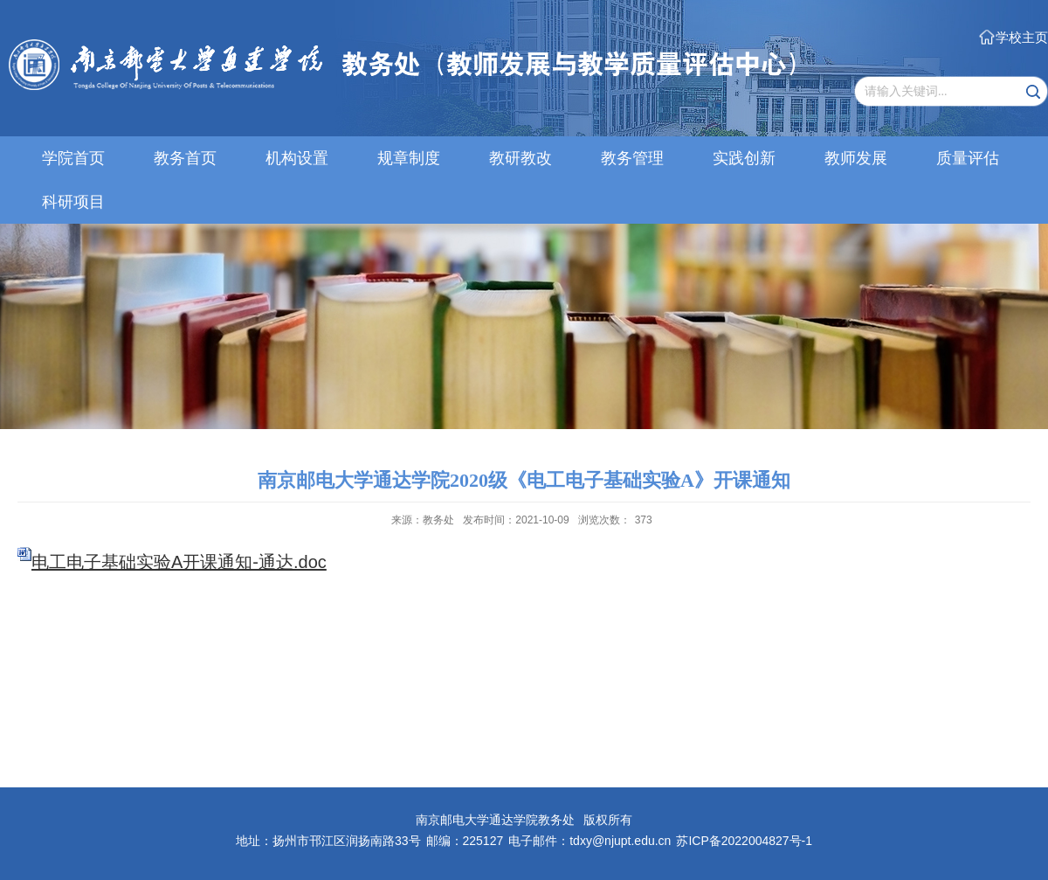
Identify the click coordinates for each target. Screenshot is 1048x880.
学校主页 (1022, 37)
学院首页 (73, 158)
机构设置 (296, 158)
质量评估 (967, 158)
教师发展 (855, 158)
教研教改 (520, 158)
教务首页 (185, 158)
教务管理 (632, 158)
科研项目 (73, 202)
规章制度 (408, 158)
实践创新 (744, 158)
